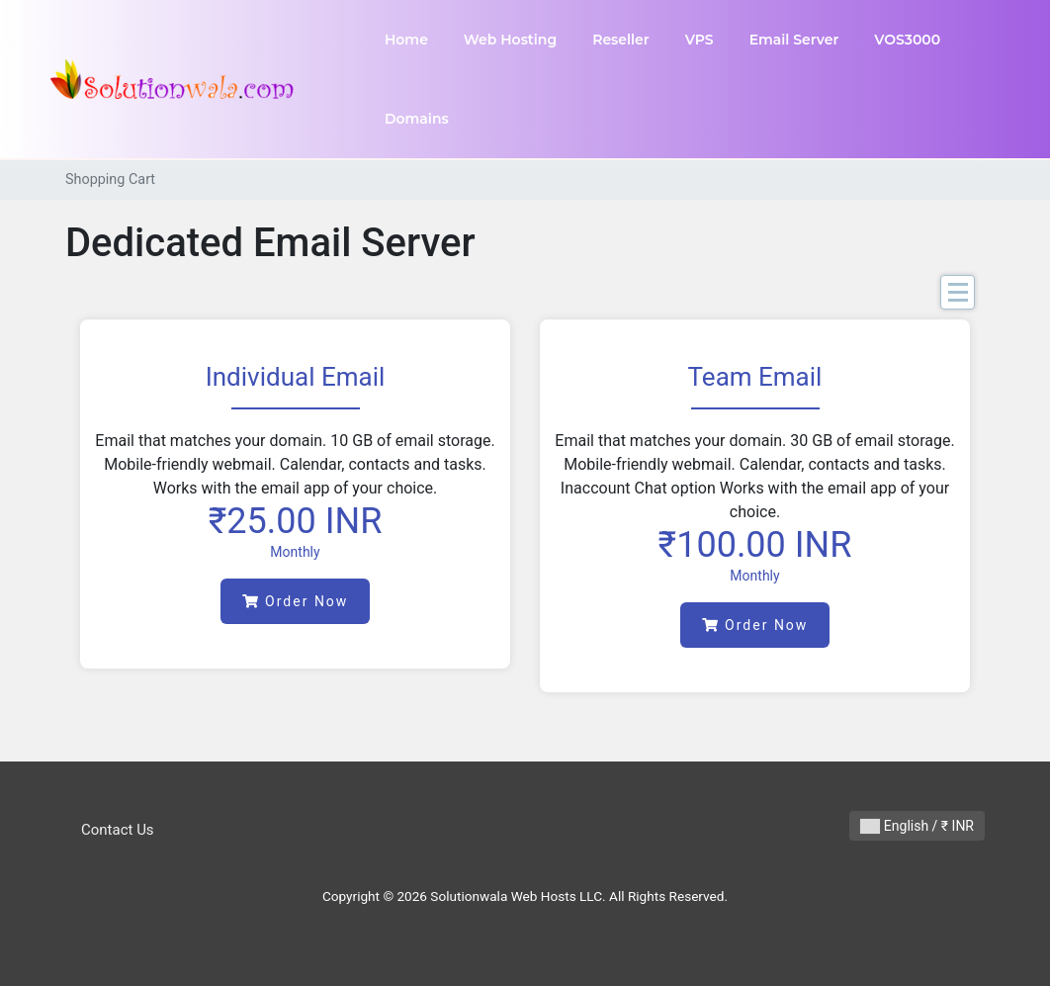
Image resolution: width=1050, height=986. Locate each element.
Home (406, 39)
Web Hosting (510, 39)
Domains (417, 119)
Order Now (295, 601)
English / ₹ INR (917, 826)
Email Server (794, 39)
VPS (699, 39)
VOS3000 (907, 39)
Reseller (621, 39)
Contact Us (117, 830)
